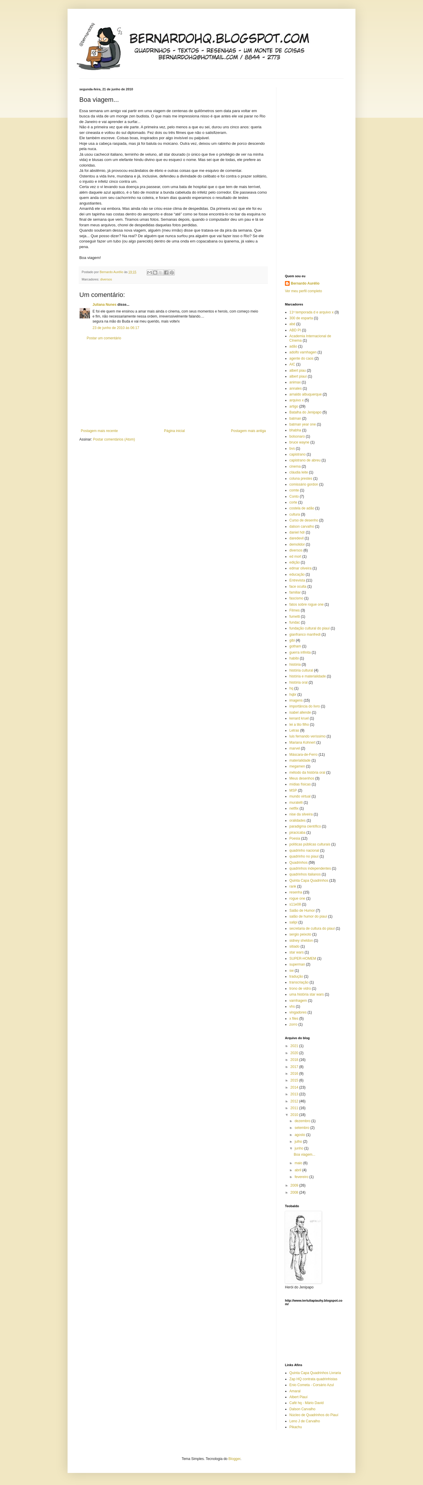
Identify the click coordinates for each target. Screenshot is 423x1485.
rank (292, 886)
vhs (292, 1006)
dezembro (303, 1121)
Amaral (295, 1391)
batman (295, 418)
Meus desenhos (301, 778)
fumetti (294, 616)
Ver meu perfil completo (303, 291)
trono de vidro (300, 988)
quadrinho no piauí (303, 856)
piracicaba (297, 832)
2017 (295, 1067)
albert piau (297, 370)
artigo (293, 406)
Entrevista (297, 580)
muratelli (296, 802)
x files (293, 1018)
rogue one (297, 898)
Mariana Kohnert (302, 742)
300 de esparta (301, 318)
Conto (294, 496)
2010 (295, 1115)
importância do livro (304, 706)
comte (294, 490)
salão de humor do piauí (308, 916)
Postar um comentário (104, 338)
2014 (295, 1087)
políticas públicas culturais (309, 844)
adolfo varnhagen (303, 352)
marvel (294, 748)
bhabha (295, 430)
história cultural (301, 670)
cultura (294, 514)
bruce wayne (299, 442)
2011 (295, 1108)
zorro (293, 1024)
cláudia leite (298, 472)
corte (293, 502)
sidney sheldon (301, 940)
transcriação (298, 982)
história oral (298, 682)
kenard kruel (299, 718)
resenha (295, 892)
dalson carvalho (301, 526)
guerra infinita (300, 652)
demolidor (297, 544)
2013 (295, 1094)
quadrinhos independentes (310, 868)
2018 (295, 1060)
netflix (293, 808)
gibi (292, 640)
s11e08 (295, 904)
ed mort (295, 556)
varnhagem (298, 1001)
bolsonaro (297, 436)
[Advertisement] (173, 384)
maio (299, 1163)
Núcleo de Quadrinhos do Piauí (313, 1415)
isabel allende (300, 712)
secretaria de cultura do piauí (312, 928)
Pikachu (295, 1427)
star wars (296, 952)
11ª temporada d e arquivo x (311, 312)
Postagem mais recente (99, 431)
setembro (302, 1128)
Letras (294, 730)
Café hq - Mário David (306, 1403)
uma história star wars (306, 994)
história (295, 664)
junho (299, 1148)
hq (291, 688)
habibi (294, 658)
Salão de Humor (302, 910)
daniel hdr (297, 532)
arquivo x (296, 400)
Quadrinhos (298, 863)
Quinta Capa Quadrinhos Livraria (315, 1373)
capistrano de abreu (304, 460)
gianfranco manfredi (304, 634)
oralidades (297, 820)
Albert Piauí (298, 1397)
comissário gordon (303, 484)
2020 (295, 1053)
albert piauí (298, 376)
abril (298, 1170)
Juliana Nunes (104, 305)
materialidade (299, 760)
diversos (106, 279)
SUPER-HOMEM (302, 958)
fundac (294, 622)
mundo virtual (299, 796)
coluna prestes (300, 478)
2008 (295, 1192)
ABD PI (295, 330)
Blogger (235, 1459)
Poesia (294, 838)
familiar (295, 592)
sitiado (294, 946)
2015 (295, 1080)
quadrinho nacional (304, 850)
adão (293, 346)
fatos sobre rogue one (306, 604)
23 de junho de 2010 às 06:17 (116, 328)
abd (292, 324)
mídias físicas (300, 784)
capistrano (297, 454)
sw (291, 971)
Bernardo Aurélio (305, 283)
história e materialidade (307, 676)
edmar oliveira (300, 568)
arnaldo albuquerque (305, 394)
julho (299, 1142)
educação (297, 574)
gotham (295, 646)
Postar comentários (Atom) (114, 439)
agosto (300, 1135)
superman (297, 964)
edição (294, 562)
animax (295, 382)
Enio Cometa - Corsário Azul (311, 1385)
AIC (292, 364)
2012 (295, 1101)
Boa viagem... (304, 1154)
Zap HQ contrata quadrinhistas (313, 1379)
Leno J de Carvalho (304, 1421)
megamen (297, 766)
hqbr (292, 694)
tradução (296, 976)
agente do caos (301, 358)
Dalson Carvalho (302, 1409)
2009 (295, 1185)
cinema (295, 466)
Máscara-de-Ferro (303, 755)
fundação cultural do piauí (309, 628)
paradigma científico (305, 826)
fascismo (296, 598)
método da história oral (307, 772)
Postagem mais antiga (248, 431)
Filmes (294, 610)
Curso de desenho (303, 520)
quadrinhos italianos (305, 874)
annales (295, 388)
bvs (292, 448)
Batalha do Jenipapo (305, 412)
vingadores (298, 1012)
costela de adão (301, 508)
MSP (293, 790)
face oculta (297, 586)
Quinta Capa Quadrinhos (308, 880)
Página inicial (174, 431)
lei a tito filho (299, 724)
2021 (295, 1046)
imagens (296, 700)
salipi (293, 922)
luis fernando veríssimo (307, 736)
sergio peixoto (300, 934)
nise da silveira (301, 814)
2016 (295, 1074)
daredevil (296, 538)
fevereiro (302, 1177)
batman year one (302, 424)
